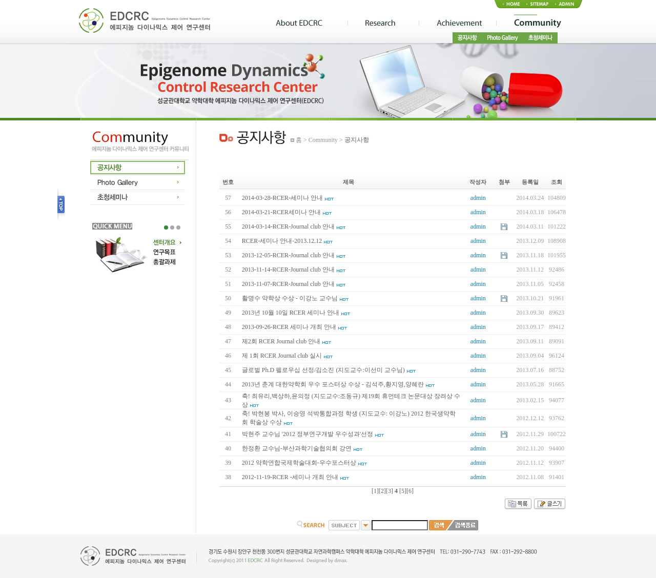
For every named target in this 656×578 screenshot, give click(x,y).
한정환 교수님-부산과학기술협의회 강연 (297, 448)
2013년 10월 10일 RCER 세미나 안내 (290, 312)
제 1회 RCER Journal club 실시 (282, 355)
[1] (375, 490)
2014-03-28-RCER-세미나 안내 (282, 197)
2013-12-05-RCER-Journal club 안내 (288, 255)
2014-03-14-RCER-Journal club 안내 (288, 226)
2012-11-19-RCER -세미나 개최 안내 (290, 477)
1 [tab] (166, 227)
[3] (389, 490)
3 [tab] (178, 227)
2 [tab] (172, 227)
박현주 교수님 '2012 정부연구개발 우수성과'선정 (307, 434)
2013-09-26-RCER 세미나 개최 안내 (289, 327)
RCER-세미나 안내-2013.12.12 (282, 240)
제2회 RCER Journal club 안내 (281, 341)
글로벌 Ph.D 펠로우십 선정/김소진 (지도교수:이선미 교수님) (323, 370)
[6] (410, 490)
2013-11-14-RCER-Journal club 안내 (288, 269)
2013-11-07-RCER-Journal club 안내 (288, 283)
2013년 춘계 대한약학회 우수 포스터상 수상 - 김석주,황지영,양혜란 (333, 384)
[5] (402, 490)
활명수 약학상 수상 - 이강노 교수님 (290, 298)
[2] (382, 490)
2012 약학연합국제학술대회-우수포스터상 (299, 462)
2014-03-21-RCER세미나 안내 (281, 212)
